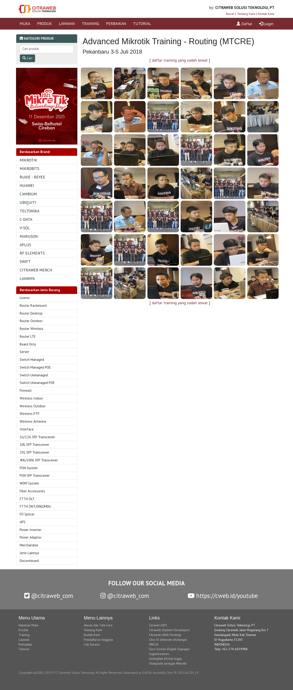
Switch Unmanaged (34, 375)
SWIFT (25, 261)
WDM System (29, 483)
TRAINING (90, 23)
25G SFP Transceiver (34, 452)
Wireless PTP (29, 413)
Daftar (244, 23)
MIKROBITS (29, 168)
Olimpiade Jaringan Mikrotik (167, 663)
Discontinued (29, 561)
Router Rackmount (33, 305)
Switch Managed (32, 359)
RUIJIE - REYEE (32, 177)
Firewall (26, 390)
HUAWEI (27, 185)
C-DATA (26, 219)
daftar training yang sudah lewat (180, 60)
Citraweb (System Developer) (169, 630)
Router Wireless (31, 328)
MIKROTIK (28, 160)
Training (24, 635)
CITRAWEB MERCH (36, 270)
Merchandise (29, 545)
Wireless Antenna (33, 421)
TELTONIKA (29, 211)
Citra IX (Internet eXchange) (168, 640)
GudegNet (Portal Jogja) (165, 659)
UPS (22, 522)
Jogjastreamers (159, 654)
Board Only (28, 344)
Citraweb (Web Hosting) (165, 635)
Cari (27, 58)
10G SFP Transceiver (34, 444)
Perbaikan (25, 644)
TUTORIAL (142, 23)
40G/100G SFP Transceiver (39, 460)
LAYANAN (67, 23)
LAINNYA (27, 278)
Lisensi (25, 298)
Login (266, 23)
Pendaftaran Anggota (98, 640)
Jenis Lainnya (29, 553)
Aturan (230, 14)
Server (24, 352)
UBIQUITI (28, 202)
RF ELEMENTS (32, 253)
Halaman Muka (28, 625)
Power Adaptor (30, 537)
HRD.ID (153, 644)
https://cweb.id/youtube (223, 596)
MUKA (25, 23)
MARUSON (29, 236)
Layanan (24, 640)
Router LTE (28, 336)
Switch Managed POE (35, 367)
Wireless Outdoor (33, 406)
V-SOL (25, 227)
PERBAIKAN (116, 23)
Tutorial (24, 649)
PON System (29, 468)
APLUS (25, 244)
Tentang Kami (246, 14)
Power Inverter (30, 530)
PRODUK (44, 23)
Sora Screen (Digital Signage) (169, 649)
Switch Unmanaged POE (37, 383)
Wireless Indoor (31, 398)
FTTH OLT (27, 499)
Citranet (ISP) (158, 625)
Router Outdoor (31, 321)
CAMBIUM (28, 194)
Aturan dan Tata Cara (98, 625)
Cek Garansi (92, 644)
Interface (27, 429)
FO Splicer (27, 514)
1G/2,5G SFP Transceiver (37, 437)
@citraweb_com (48, 596)
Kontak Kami (266, 14)
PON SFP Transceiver (35, 475)
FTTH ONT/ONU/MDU (35, 506)
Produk (23, 630)
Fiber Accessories (32, 491)
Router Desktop (31, 313)
